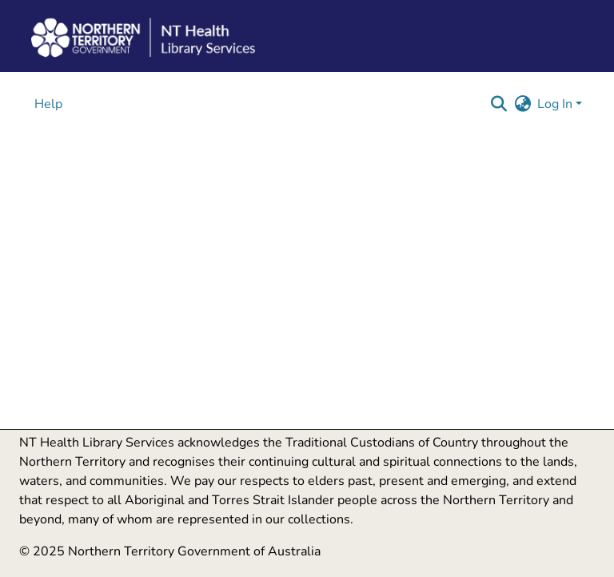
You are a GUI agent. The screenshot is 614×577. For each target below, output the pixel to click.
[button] (498, 104)
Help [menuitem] (48, 104)
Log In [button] (556, 104)
